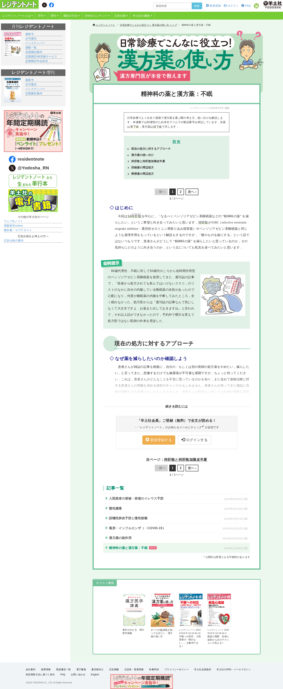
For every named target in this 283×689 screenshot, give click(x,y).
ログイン (231, 5)
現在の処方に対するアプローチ (151, 148)
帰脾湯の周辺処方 (142, 173)
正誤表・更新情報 (134, 669)
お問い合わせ (78, 674)
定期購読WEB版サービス (41, 56)
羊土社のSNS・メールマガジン (234, 669)
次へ (191, 191)
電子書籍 (81, 669)
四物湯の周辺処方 (142, 167)
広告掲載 (114, 669)
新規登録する (159, 440)
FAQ (246, 5)
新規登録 (213, 5)
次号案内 (31, 38)
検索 (197, 5)
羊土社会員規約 (202, 669)
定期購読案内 (33, 52)
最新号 (29, 34)
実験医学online (13, 225)
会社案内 (31, 669)
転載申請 (154, 669)
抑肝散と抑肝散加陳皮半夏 (148, 161)
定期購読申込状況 (36, 61)
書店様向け (97, 669)
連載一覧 (31, 47)
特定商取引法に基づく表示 (40, 674)
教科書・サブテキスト (18, 230)
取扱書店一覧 (63, 669)
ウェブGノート (13, 221)
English (95, 674)
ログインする (194, 440)
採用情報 (46, 669)
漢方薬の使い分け (142, 154)
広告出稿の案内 (14, 240)
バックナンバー (35, 43)
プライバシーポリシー (176, 669)
